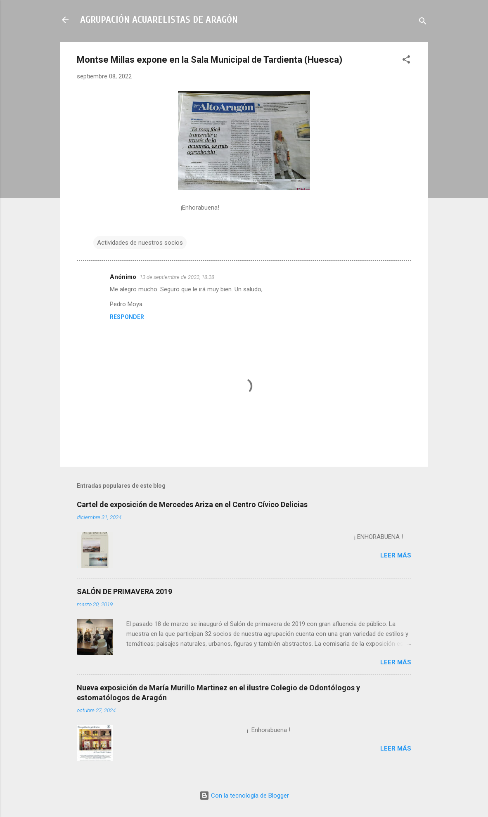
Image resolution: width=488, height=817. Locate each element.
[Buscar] (423, 22)
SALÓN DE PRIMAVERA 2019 (124, 591)
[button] (406, 60)
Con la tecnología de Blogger (244, 795)
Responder (127, 317)
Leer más (395, 555)
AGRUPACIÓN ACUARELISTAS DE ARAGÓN (159, 19)
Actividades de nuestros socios (140, 242)
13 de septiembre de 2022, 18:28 (177, 277)
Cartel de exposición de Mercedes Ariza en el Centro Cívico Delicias (192, 504)
